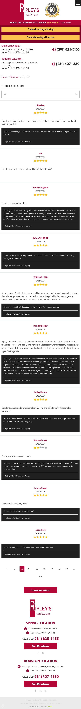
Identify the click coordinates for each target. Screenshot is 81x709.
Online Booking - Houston (40, 37)
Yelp (45, 690)
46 (44, 569)
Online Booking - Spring (41, 29)
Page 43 (26, 77)
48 (59, 569)
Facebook (38, 653)
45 (37, 569)
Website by (46, 706)
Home (4, 77)
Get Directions (40, 646)
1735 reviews (65, 22)
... (14, 569)
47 (51, 569)
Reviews (14, 77)
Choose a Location (12, 86)
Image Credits (33, 706)
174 (40, 576)
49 (66, 569)
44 (29, 569)
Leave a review (40, 590)
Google (42, 653)
